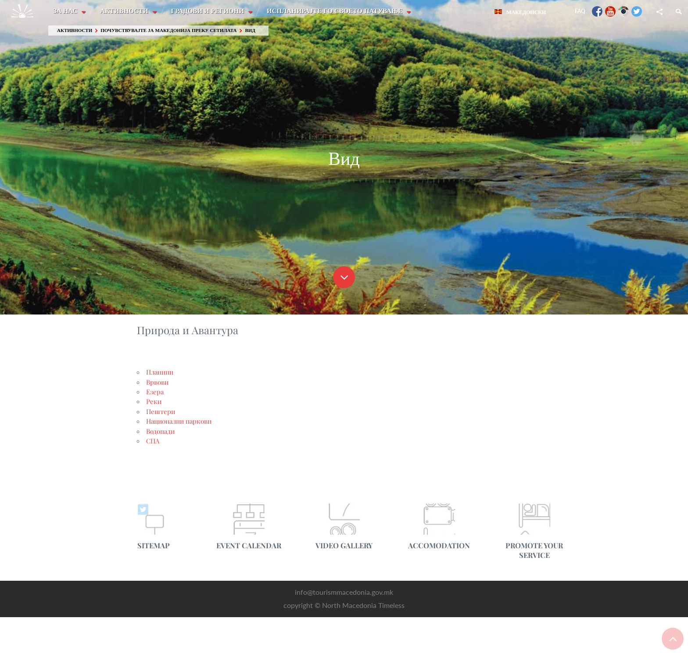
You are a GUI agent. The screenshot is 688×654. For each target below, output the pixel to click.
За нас (66, 11)
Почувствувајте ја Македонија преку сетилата (168, 30)
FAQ (580, 11)
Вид (250, 30)
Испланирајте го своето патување (337, 11)
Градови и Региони (209, 11)
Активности (125, 11)
